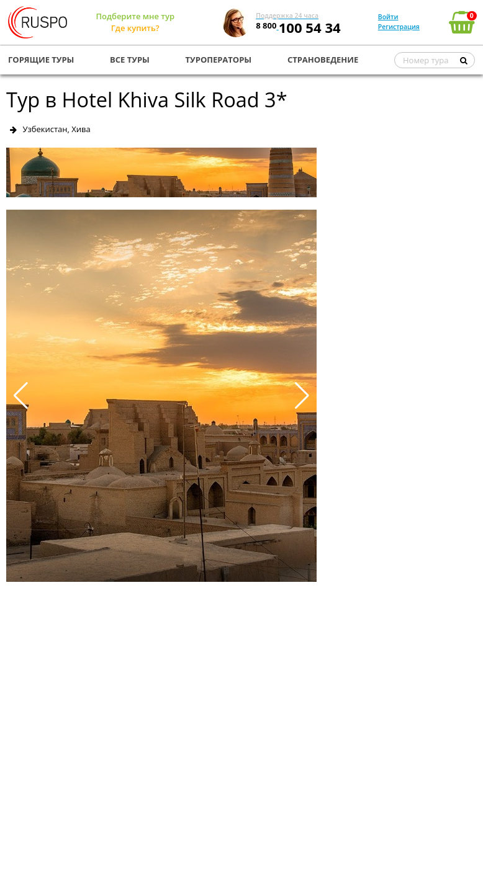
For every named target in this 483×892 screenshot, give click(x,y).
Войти (388, 16)
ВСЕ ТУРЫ (130, 59)
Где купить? (135, 27)
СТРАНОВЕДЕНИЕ (322, 59)
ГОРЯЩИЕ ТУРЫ (41, 59)
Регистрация (399, 26)
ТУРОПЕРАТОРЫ (219, 59)
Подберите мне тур (135, 16)
